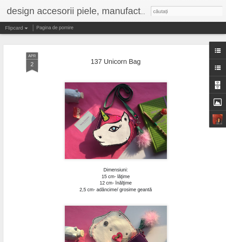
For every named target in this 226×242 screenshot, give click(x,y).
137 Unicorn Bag (116, 49)
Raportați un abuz (155, 238)
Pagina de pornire (55, 27)
